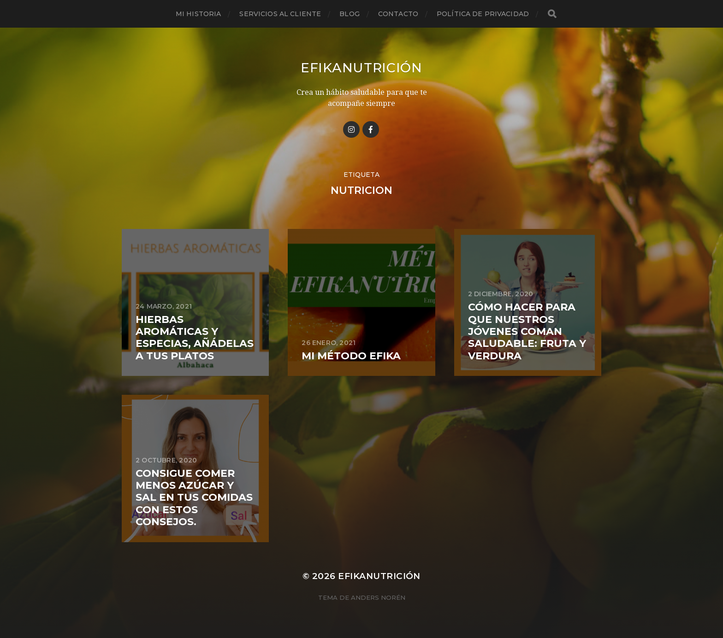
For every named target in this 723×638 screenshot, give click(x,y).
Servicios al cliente (280, 14)
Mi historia (198, 14)
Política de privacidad (483, 14)
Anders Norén (378, 597)
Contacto (398, 14)
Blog (349, 14)
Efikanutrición (361, 68)
